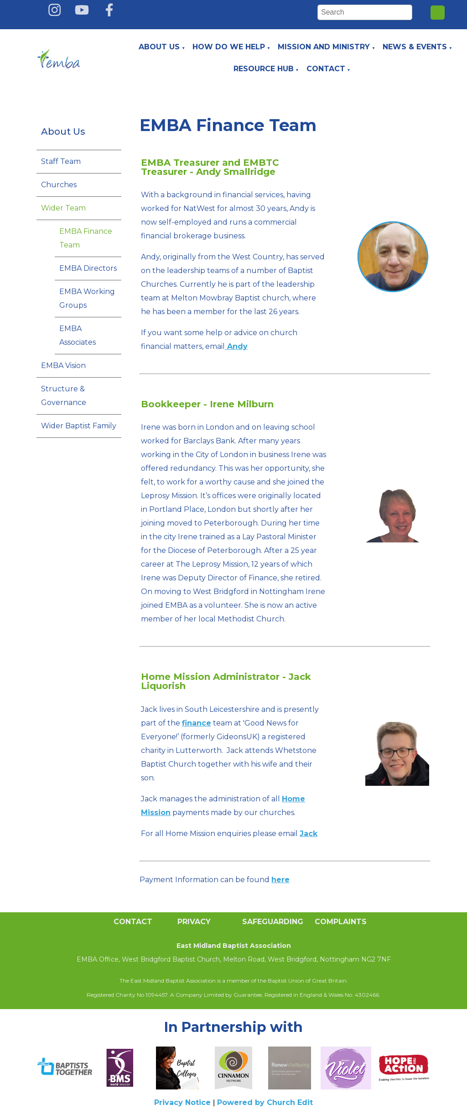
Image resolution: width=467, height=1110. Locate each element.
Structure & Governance (63, 395)
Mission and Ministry (324, 46)
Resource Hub (264, 68)
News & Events (415, 46)
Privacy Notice (182, 1102)
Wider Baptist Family (78, 425)
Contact (325, 68)
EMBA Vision (63, 365)
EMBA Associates (77, 335)
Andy (236, 346)
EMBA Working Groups (87, 298)
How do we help (228, 46)
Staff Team (61, 161)
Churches (59, 184)
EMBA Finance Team (85, 238)
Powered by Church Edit (265, 1102)
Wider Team (63, 208)
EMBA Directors (88, 268)
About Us (159, 46)
